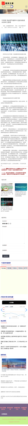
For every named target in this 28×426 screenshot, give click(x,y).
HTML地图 (23, 419)
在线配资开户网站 (24, 408)
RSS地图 (19, 419)
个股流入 (14, 268)
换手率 (25, 268)
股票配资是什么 (17, 408)
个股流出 (20, 268)
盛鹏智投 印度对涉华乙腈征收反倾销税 (10, 391)
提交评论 (6, 256)
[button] (2, 310)
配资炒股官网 (10, 408)
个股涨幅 (3, 268)
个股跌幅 (9, 268)
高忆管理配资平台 (3, 408)
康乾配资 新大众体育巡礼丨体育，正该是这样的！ (13, 387)
